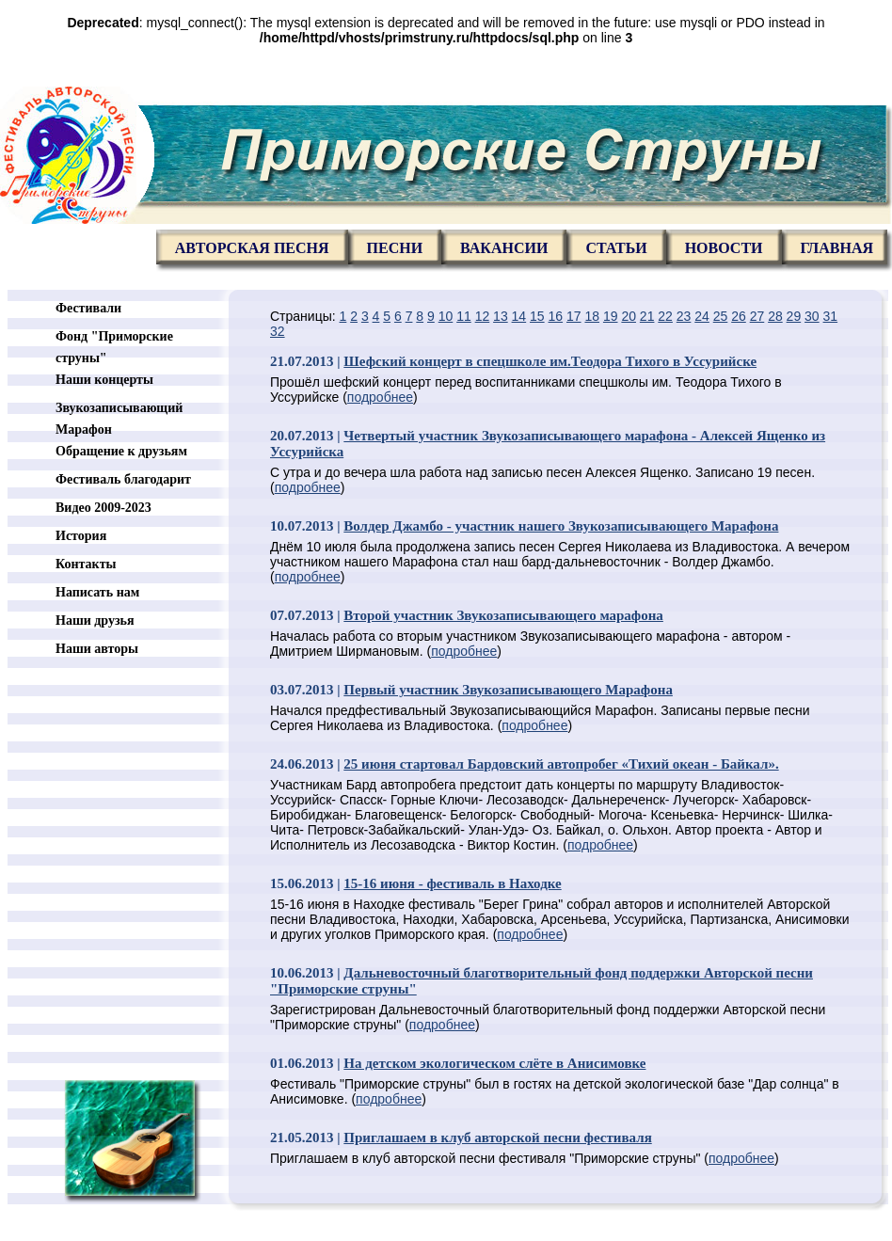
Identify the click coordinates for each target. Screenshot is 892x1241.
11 (463, 316)
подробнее (380, 397)
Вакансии (504, 248)
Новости (724, 248)
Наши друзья (95, 620)
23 (684, 316)
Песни (395, 248)
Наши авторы (97, 649)
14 (519, 316)
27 (757, 316)
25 (720, 316)
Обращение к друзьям (121, 451)
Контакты (86, 564)
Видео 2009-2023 (103, 508)
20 (628, 316)
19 (610, 316)
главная (837, 248)
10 (446, 316)
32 (277, 331)
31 (830, 316)
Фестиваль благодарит (123, 479)
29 (794, 316)
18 (591, 316)
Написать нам (97, 592)
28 (775, 316)
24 (701, 316)
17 (573, 316)
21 (647, 316)
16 (556, 316)
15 (537, 316)
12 (482, 316)
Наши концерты (104, 380)
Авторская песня (252, 248)
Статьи (615, 248)
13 (500, 316)
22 (665, 316)
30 (812, 316)
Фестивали (88, 308)
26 (738, 316)
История (81, 536)
